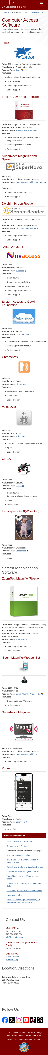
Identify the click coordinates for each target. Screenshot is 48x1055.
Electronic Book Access (17, 895)
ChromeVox (22, 384)
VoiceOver (21, 436)
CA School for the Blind (14, 7)
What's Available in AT (34, 12)
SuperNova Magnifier (26, 754)
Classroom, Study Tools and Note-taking (24, 890)
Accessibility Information (24, 1032)
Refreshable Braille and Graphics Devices (25, 867)
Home (6, 12)
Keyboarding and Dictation (18, 855)
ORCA (20, 486)
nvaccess (21, 271)
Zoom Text (21, 822)
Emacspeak (22, 551)
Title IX (9, 1032)
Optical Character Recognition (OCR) (23, 871)
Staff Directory (12, 959)
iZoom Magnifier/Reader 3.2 (29, 694)
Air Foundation (23, 334)
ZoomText (21, 639)
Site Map (37, 1035)
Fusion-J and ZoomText (27, 130)
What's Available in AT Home (19, 841)
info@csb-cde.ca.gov (15, 937)
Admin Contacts (13, 956)
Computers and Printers (17, 846)
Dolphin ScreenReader (27, 228)
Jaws (19, 70)
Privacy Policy (25, 1035)
